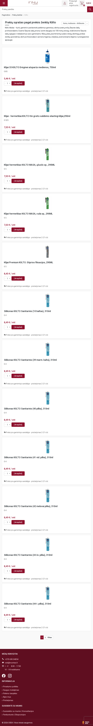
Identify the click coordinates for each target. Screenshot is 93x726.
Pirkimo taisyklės (10, 693)
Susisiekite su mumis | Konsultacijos (18, 711)
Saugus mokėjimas (11, 690)
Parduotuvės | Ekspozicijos (14, 714)
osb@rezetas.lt (11, 663)
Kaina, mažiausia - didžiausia (73, 23)
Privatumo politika (10, 686)
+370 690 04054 (11, 659)
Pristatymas (8, 700)
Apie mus (7, 697)
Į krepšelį (18, 83)
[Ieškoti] (46, 9)
